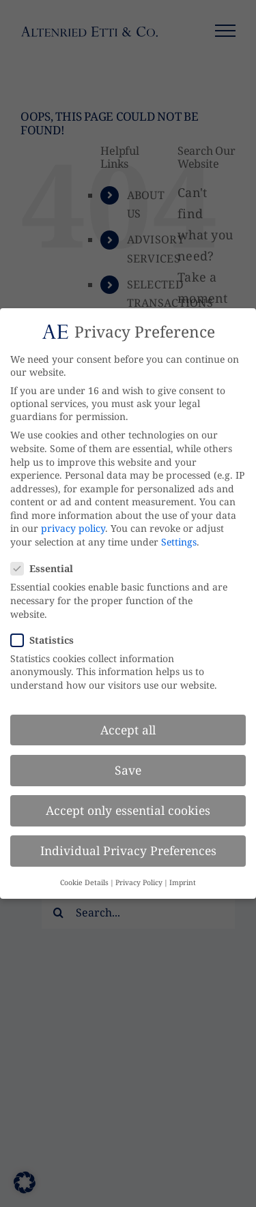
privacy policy (73, 528)
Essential (47, 568)
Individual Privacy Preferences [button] (128, 850)
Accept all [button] (128, 729)
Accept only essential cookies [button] (128, 810)
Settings (179, 541)
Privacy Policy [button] (138, 882)
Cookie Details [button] (84, 882)
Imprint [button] (182, 882)
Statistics (47, 640)
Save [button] (128, 770)
